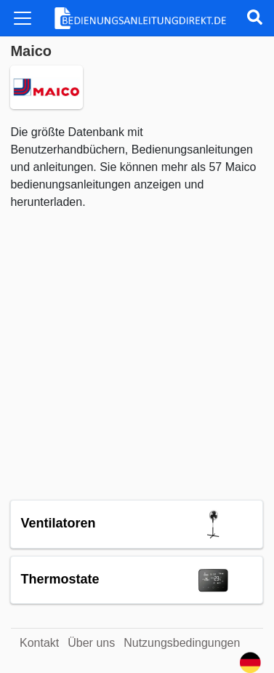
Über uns (91, 643)
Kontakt (39, 643)
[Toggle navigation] (22, 18)
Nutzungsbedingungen (182, 643)
